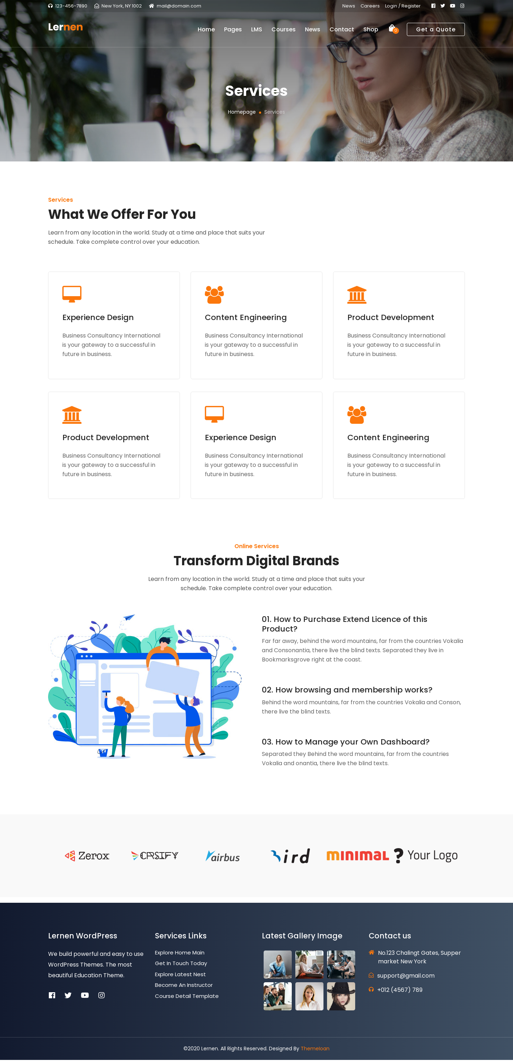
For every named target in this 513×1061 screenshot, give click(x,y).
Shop (370, 32)
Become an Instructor (184, 986)
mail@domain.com (179, 5)
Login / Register (403, 5)
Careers (370, 5)
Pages (233, 32)
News (348, 5)
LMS (256, 32)
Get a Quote (436, 32)
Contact (342, 32)
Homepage (242, 112)
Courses (283, 32)
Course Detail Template (187, 997)
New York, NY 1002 (122, 5)
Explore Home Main (179, 953)
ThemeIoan (315, 1049)
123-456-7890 (71, 5)
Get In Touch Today (181, 964)
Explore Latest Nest (180, 975)
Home (206, 32)
